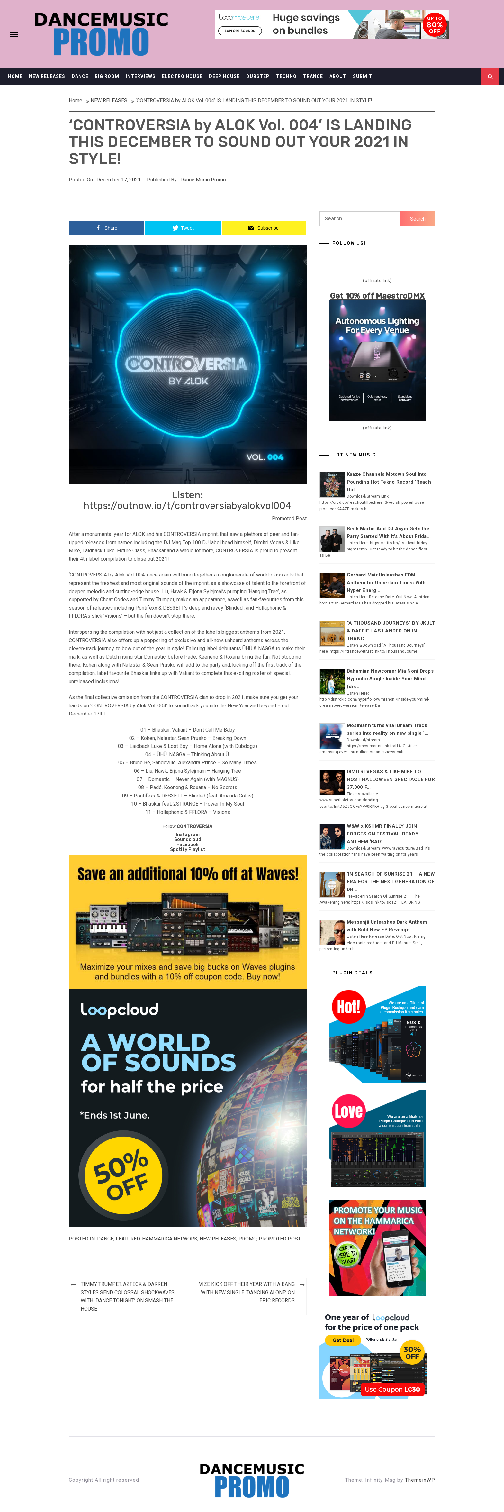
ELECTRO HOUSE (182, 76)
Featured (128, 1239)
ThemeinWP (420, 1480)
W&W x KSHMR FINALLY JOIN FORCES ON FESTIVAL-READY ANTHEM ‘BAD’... (383, 833)
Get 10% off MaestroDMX (377, 295)
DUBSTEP (258, 76)
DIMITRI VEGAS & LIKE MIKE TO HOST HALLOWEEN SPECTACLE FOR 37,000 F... (391, 779)
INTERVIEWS (141, 76)
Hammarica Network (169, 1239)
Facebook (187, 844)
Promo (247, 1239)
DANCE (80, 76)
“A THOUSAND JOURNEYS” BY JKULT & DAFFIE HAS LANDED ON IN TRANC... (391, 630)
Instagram (188, 834)
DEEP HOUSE (224, 76)
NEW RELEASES (47, 76)
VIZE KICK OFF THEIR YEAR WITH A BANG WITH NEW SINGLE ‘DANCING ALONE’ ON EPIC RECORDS (247, 1292)
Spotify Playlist (187, 849)
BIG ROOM (107, 76)
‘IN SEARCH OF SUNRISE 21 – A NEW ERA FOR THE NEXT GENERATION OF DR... (391, 881)
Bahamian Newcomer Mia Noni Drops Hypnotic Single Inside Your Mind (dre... (390, 678)
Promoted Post (280, 1239)
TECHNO (286, 76)
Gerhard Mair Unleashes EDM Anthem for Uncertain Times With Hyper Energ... (386, 582)
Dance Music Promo (203, 180)
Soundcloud (187, 839)
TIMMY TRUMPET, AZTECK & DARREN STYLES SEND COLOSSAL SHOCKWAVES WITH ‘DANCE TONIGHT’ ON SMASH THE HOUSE (128, 1296)
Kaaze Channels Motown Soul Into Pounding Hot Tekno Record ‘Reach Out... (389, 482)
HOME (15, 76)
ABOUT (337, 76)
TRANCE (313, 76)
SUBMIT (363, 76)
